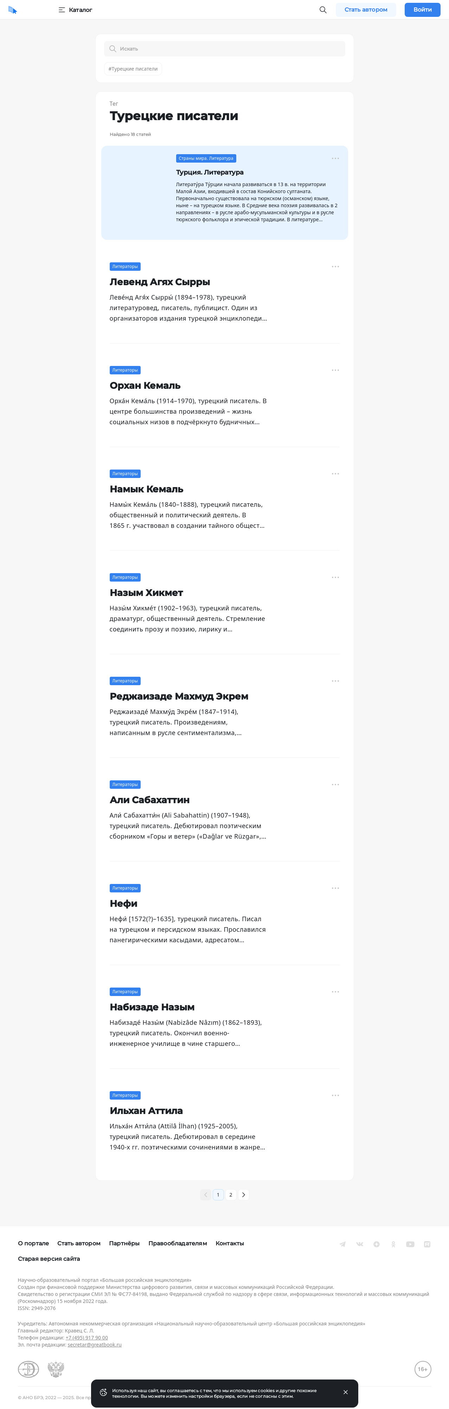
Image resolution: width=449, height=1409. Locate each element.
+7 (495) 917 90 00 (87, 1337)
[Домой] (12, 10)
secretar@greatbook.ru (95, 1344)
